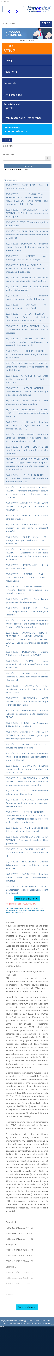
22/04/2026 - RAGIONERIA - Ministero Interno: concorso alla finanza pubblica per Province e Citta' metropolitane (27, 624)
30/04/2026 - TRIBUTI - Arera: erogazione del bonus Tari (27, 224)
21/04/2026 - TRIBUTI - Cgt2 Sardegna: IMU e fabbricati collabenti (27, 724)
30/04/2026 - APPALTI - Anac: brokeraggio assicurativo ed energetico (27, 258)
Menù (6, 140)
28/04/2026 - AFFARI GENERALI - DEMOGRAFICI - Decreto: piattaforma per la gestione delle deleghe (27, 391)
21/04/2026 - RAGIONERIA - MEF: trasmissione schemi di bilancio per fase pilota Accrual (27, 689)
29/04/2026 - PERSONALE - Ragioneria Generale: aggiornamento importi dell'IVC (27, 279)
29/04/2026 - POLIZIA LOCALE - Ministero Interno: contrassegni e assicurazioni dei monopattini (27, 342)
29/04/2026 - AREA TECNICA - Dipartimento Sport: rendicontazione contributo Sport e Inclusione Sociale (27, 317)
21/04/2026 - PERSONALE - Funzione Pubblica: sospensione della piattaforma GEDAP (27, 714)
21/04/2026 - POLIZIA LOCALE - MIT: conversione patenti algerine (27, 746)
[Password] (24, 158)
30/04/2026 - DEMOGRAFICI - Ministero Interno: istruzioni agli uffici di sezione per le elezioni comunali (27, 247)
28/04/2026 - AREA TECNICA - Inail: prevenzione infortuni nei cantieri (27, 402)
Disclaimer (20, 1323)
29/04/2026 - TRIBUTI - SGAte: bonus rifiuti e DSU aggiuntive (27, 288)
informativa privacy (34, 1323)
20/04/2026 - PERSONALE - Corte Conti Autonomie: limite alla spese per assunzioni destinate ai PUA (27, 803)
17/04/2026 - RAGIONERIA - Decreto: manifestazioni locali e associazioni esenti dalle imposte (27, 890)
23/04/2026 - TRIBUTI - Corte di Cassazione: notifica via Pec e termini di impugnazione (27, 577)
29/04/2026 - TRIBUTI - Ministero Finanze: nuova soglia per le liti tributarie (27, 297)
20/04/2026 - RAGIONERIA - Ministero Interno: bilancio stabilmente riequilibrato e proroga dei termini (27, 757)
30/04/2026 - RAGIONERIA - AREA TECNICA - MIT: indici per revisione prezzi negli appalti (27, 213)
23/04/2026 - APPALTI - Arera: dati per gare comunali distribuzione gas (27, 600)
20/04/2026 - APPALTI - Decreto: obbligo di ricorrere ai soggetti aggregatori (27, 829)
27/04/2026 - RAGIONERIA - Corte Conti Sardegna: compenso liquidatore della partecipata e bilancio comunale (27, 438)
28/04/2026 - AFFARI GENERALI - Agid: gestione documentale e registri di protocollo (27, 379)
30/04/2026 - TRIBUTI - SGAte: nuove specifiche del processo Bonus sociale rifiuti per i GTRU (27, 235)
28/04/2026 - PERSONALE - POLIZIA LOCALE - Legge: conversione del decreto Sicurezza (27, 413)
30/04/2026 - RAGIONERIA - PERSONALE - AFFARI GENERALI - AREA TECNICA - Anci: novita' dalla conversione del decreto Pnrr (27, 199)
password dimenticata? (16, 170)
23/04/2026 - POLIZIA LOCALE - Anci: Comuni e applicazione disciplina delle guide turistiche (27, 611)
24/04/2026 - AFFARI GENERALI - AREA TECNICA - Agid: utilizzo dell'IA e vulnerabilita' (27, 506)
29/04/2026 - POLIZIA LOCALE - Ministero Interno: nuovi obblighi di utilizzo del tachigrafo (27, 354)
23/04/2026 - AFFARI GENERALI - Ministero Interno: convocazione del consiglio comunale (27, 590)
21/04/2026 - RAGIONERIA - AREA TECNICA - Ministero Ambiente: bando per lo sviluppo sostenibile (27, 701)
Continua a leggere (27, 1307)
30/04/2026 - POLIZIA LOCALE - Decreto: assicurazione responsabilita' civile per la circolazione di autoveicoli (27, 268)
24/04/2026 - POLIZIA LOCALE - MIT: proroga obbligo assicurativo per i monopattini (27, 540)
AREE (4, 2)
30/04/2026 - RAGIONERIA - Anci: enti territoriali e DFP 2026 (27, 187)
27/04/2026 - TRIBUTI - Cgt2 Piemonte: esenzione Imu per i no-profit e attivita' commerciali (27, 450)
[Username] (27, 150)
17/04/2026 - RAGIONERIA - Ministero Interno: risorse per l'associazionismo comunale (27, 877)
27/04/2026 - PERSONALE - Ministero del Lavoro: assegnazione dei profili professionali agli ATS (27, 425)
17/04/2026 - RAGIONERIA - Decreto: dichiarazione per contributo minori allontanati (27, 865)
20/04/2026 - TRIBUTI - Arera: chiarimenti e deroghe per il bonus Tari (27, 792)
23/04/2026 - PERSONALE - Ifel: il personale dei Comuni (27, 567)
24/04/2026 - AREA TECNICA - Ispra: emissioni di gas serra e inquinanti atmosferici (27, 528)
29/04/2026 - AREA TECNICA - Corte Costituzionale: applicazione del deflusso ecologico (27, 329)
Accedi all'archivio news (27, 898)
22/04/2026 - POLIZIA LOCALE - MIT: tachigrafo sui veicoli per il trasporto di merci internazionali (27, 677)
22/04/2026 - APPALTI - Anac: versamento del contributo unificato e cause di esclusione (27, 664)
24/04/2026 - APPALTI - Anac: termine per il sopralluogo (27, 517)
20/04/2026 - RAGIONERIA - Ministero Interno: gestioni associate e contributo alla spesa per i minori (27, 769)
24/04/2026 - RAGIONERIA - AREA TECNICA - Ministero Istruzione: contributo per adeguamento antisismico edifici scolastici (27, 492)
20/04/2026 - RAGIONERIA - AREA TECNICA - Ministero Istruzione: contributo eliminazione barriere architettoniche (27, 782)
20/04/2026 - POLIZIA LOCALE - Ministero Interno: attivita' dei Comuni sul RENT (27, 853)
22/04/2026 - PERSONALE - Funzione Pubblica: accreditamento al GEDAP (27, 653)
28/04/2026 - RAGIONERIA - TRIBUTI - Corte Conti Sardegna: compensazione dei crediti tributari (27, 367)
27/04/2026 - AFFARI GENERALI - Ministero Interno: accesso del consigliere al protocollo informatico (27, 478)
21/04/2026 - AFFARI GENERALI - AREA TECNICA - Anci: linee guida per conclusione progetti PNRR (27, 735)
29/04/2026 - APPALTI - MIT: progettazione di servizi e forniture (27, 306)
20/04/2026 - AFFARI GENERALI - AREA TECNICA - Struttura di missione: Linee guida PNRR (27, 840)
